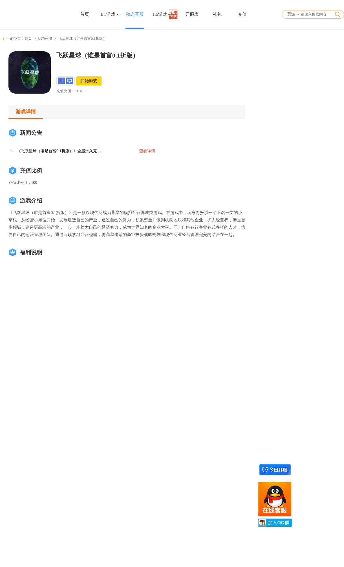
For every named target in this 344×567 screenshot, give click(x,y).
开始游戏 (88, 81)
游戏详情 (26, 111)
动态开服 (135, 14)
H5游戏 (160, 14)
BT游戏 (110, 14)
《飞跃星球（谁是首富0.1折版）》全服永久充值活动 (59, 151)
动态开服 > (48, 38)
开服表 (192, 14)
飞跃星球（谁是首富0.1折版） (82, 38)
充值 (242, 14)
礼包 (217, 14)
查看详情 (147, 151)
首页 (84, 14)
